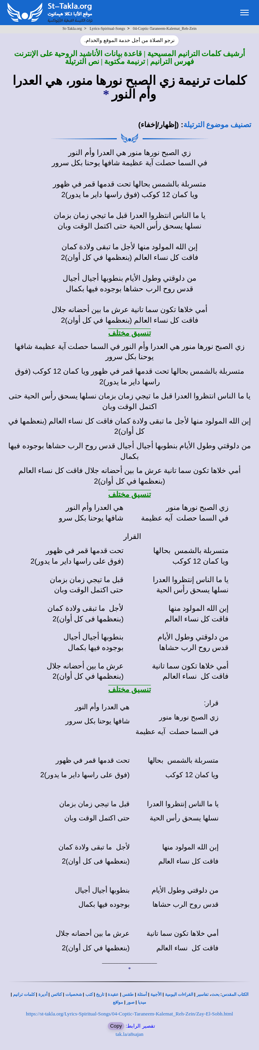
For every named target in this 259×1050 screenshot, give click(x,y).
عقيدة (113, 994)
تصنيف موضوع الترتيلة (217, 125)
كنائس (56, 994)
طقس (128, 994)
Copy (116, 1026)
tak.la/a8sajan (129, 1034)
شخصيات (73, 994)
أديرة (42, 994)
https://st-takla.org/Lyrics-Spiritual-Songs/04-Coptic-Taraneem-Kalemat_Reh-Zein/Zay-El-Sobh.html (129, 1014)
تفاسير (202, 994)
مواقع (118, 1002)
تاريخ (100, 994)
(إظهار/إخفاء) (158, 125)
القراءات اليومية (179, 994)
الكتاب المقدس (235, 994)
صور (130, 1002)
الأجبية (155, 994)
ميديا (142, 1002)
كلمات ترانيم (24, 994)
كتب (89, 994)
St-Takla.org (72, 28)
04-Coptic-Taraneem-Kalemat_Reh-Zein (165, 28)
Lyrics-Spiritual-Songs (107, 28)
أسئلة (142, 994)
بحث (215, 994)
